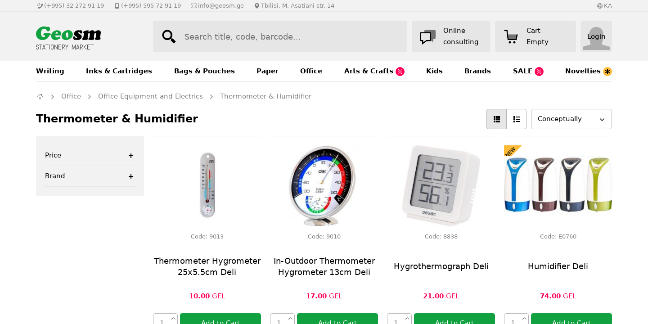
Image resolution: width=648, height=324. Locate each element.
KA (608, 5)
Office (311, 71)
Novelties (588, 71)
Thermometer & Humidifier (265, 96)
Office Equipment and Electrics (150, 96)
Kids (434, 71)
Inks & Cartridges (119, 71)
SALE (528, 71)
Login (596, 36)
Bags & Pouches (204, 71)
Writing (50, 71)
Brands (477, 71)
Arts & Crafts (374, 71)
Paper (267, 71)
